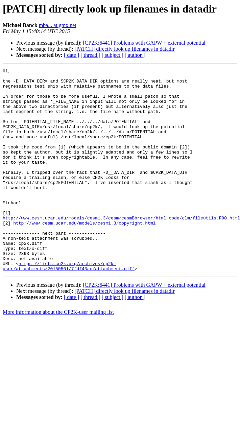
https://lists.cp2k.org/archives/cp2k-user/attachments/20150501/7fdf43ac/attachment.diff (69, 306)
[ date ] (71, 55)
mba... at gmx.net (57, 25)
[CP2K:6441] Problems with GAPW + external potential (144, 43)
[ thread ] (90, 55)
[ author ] (135, 55)
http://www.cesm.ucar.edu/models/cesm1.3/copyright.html (84, 254)
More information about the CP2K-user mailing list (58, 352)
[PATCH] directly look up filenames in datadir (124, 49)
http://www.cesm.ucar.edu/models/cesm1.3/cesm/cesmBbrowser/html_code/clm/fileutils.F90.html (121, 248)
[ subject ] (112, 55)
